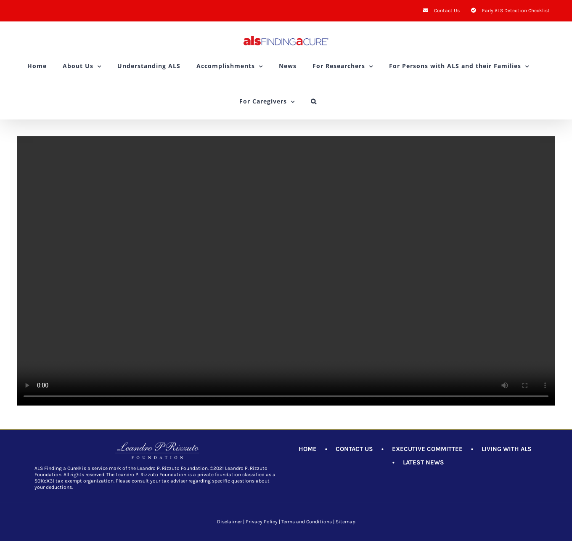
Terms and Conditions (306, 522)
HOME (308, 449)
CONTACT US (354, 449)
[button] (314, 101)
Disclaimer (229, 522)
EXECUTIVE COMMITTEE (427, 449)
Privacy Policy (262, 522)
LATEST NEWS (423, 462)
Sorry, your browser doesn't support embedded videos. (286, 271)
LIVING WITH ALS (507, 449)
